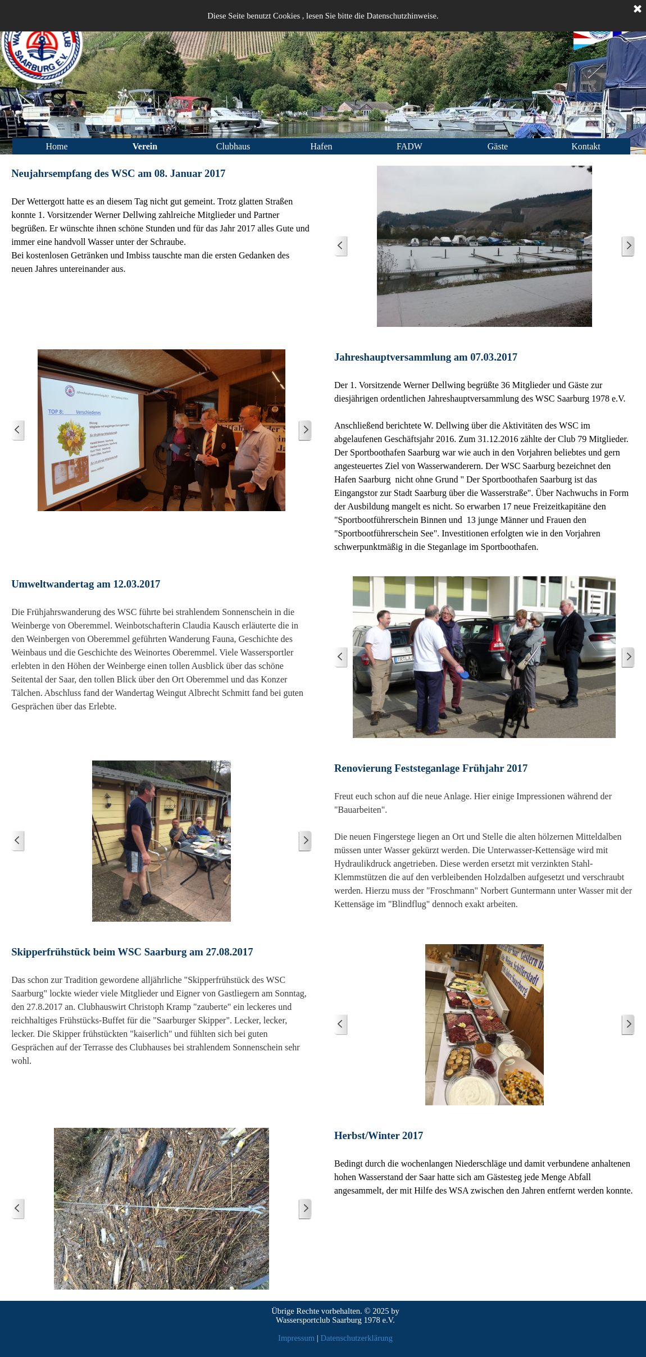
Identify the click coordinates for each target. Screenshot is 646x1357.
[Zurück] (341, 246)
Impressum (296, 1337)
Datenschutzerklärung (356, 1337)
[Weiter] (628, 246)
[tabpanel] (161, 221)
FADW (409, 146)
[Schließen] (637, 9)
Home (56, 146)
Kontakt (585, 146)
